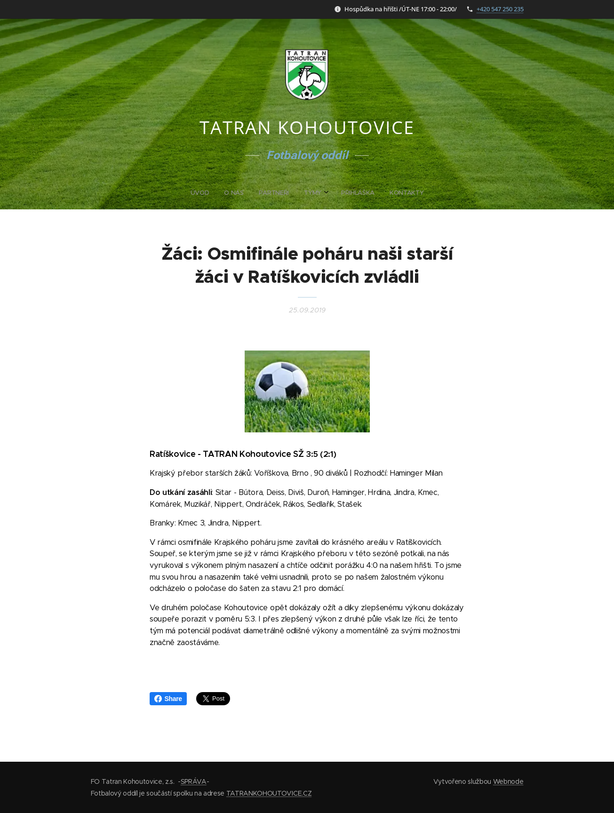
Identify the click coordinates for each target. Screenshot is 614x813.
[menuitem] (271, 193)
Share (168, 698)
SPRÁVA (194, 781)
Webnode (508, 781)
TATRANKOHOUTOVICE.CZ (268, 793)
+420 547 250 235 (500, 9)
